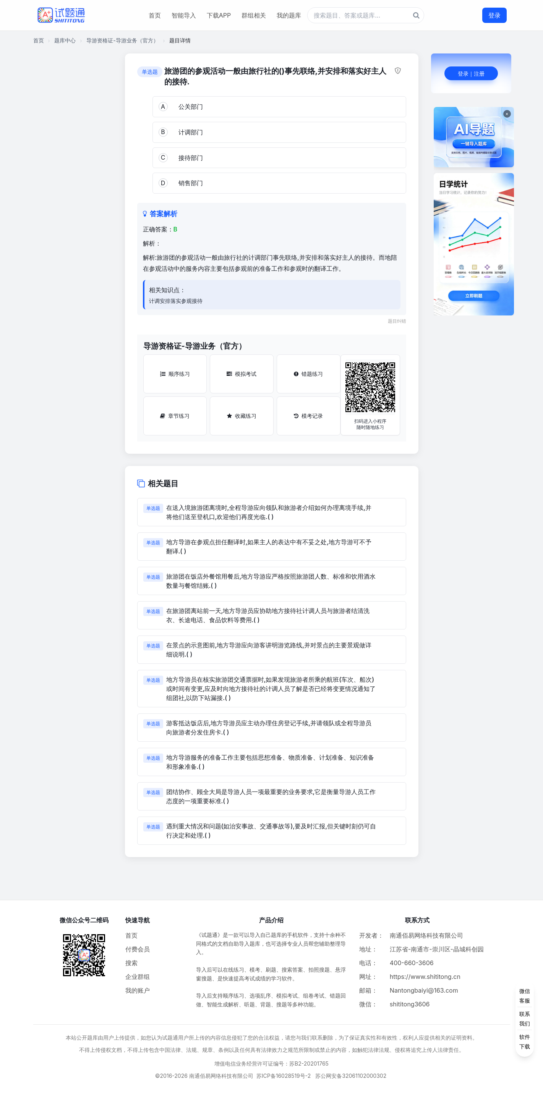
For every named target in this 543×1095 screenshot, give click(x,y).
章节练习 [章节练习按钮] (175, 415)
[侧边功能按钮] (524, 1018)
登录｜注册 (471, 73)
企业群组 (137, 976)
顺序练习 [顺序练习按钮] (175, 373)
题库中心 (65, 40)
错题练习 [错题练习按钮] (308, 373)
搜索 (131, 963)
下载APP (219, 15)
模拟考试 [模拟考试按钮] (241, 373)
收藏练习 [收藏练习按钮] (241, 415)
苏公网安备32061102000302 (350, 1075)
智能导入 (184, 15)
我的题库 (289, 15)
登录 (494, 15)
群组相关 (254, 15)
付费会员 (137, 949)
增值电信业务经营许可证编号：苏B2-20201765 (271, 1063)
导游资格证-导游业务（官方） (122, 40)
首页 (155, 15)
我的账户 (137, 990)
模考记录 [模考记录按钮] (308, 415)
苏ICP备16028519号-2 (283, 1075)
